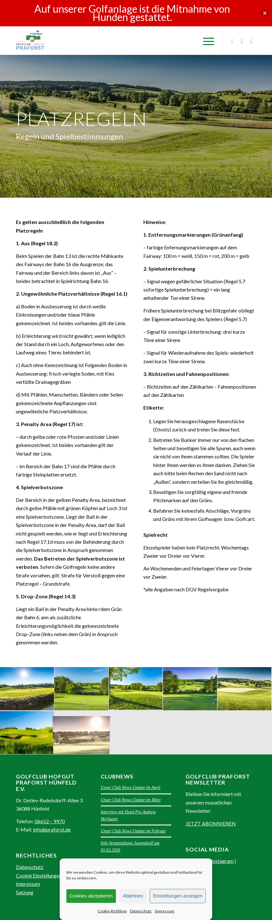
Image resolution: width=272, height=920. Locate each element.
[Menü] (205, 40)
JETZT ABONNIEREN (211, 823)
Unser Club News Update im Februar (133, 831)
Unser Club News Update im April (130, 787)
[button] (265, 13)
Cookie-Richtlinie (112, 911)
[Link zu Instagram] (232, 40)
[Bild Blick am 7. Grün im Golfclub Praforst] (136, 689)
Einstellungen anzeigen (177, 895)
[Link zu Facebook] (242, 40)
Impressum (164, 911)
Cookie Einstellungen (39, 875)
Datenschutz (141, 911)
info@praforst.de (52, 829)
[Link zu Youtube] (251, 40)
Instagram (222, 861)
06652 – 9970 (50, 821)
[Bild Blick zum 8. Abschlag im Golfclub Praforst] (27, 689)
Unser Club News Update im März (130, 800)
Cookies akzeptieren (91, 895)
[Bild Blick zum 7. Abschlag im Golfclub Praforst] (81, 689)
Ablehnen (133, 895)
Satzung (24, 892)
